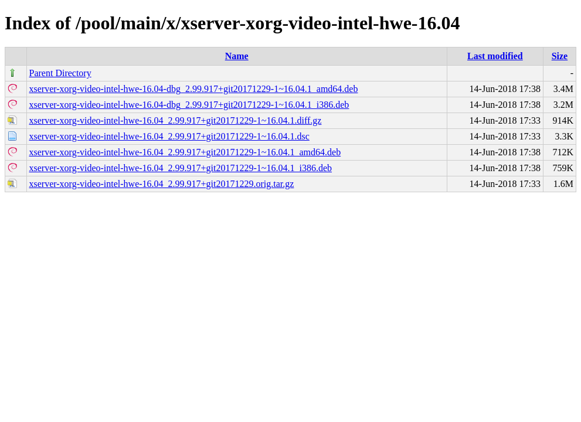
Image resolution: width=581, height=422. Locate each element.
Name (237, 56)
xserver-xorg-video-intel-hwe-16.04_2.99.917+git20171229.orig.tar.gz (161, 184)
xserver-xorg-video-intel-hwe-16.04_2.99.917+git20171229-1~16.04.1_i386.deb (180, 168)
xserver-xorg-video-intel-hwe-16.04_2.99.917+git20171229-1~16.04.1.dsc (169, 136)
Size (560, 56)
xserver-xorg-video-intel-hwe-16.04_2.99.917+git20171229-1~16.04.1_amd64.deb (185, 152)
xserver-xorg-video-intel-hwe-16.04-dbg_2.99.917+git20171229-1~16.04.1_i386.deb (189, 105)
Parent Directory (60, 73)
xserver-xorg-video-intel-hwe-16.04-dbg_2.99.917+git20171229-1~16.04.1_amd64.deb (193, 89)
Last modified (495, 56)
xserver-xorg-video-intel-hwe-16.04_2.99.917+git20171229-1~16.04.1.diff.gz (175, 120)
